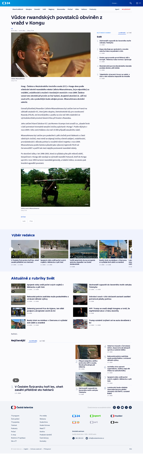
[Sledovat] (126, 9)
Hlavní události (18, 9)
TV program (15, 416)
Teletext (14, 426)
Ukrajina (29, 9)
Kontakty (43, 442)
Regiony (51, 9)
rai (12, 28)
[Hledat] (131, 3)
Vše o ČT (14, 442)
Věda (77, 9)
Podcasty (93, 9)
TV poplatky (15, 423)
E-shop (13, 435)
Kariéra (42, 432)
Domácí (37, 9)
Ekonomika (61, 9)
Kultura (84, 9)
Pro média (43, 416)
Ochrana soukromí (36, 450)
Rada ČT (42, 429)
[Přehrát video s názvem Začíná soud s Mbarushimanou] (55, 187)
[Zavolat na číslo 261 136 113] (77, 439)
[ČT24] (6, 3)
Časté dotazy (44, 439)
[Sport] (117, 9)
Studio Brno (44, 423)
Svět (44, 9)
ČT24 (31, 221)
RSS (130, 450)
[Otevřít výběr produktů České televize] (138, 3)
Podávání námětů (46, 435)
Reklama (43, 420)
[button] (55, 187)
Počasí (70, 9)
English (26, 450)
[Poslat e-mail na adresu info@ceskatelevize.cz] (95, 439)
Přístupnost (47, 450)
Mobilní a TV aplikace (18, 439)
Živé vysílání (15, 420)
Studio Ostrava (45, 426)
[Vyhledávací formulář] (122, 3)
